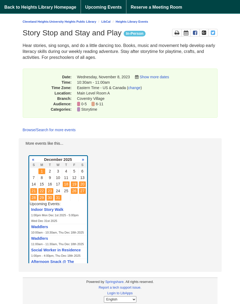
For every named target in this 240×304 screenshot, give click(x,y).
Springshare (114, 282)
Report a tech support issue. (120, 287)
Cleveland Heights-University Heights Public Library (59, 21)
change (134, 88)
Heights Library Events (132, 21)
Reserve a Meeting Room (156, 7)
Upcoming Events (103, 7)
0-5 (84, 104)
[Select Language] (120, 299)
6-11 (99, 104)
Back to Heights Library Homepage (40, 7)
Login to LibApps (120, 293)
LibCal (106, 21)
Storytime (89, 109)
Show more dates (154, 77)
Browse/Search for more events (49, 130)
